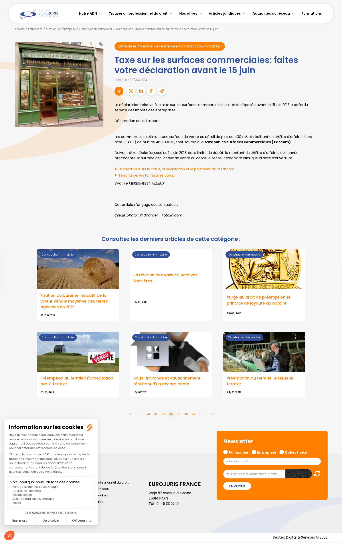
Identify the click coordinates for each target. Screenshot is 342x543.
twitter (333, 253)
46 (186, 415)
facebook (333, 244)
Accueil (20, 29)
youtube (333, 271)
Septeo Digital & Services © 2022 (299, 538)
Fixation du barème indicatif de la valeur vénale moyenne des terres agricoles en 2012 (74, 301)
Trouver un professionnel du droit (138, 13)
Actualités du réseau (271, 13)
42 (156, 415)
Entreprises (35, 29)
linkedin (333, 262)
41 (148, 415)
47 (193, 415)
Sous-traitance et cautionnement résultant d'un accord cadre (168, 382)
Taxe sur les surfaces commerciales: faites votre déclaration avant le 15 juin (167, 29)
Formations (312, 13)
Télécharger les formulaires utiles (148, 175)
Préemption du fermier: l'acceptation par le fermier (77, 382)
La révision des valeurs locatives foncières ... (166, 278)
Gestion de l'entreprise (61, 29)
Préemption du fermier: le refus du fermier (261, 382)
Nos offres (188, 13)
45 (178, 415)
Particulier (239, 453)
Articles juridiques (225, 13)
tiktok (333, 298)
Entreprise (266, 453)
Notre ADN (88, 13)
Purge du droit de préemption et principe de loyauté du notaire (259, 300)
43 (163, 415)
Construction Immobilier (95, 29)
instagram (333, 280)
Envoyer (237, 487)
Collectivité (296, 453)
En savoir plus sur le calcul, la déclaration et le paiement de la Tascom (179, 169)
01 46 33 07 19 (168, 504)
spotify (333, 289)
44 (171, 415)
